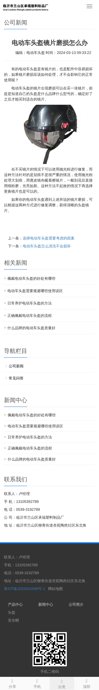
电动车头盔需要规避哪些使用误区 (35, 291)
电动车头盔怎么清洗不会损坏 (47, 246)
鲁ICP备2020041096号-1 (25, 589)
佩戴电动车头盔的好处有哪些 (31, 278)
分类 (62, 683)
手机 (37, 683)
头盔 (11, 612)
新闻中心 (45, 604)
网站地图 (55, 589)
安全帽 (13, 620)
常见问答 (16, 378)
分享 (12, 683)
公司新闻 (16, 366)
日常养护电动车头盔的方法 (29, 303)
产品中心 (15, 604)
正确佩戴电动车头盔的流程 (29, 315)
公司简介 (76, 604)
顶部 (86, 683)
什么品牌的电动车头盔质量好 (31, 328)
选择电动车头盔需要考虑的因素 (48, 238)
